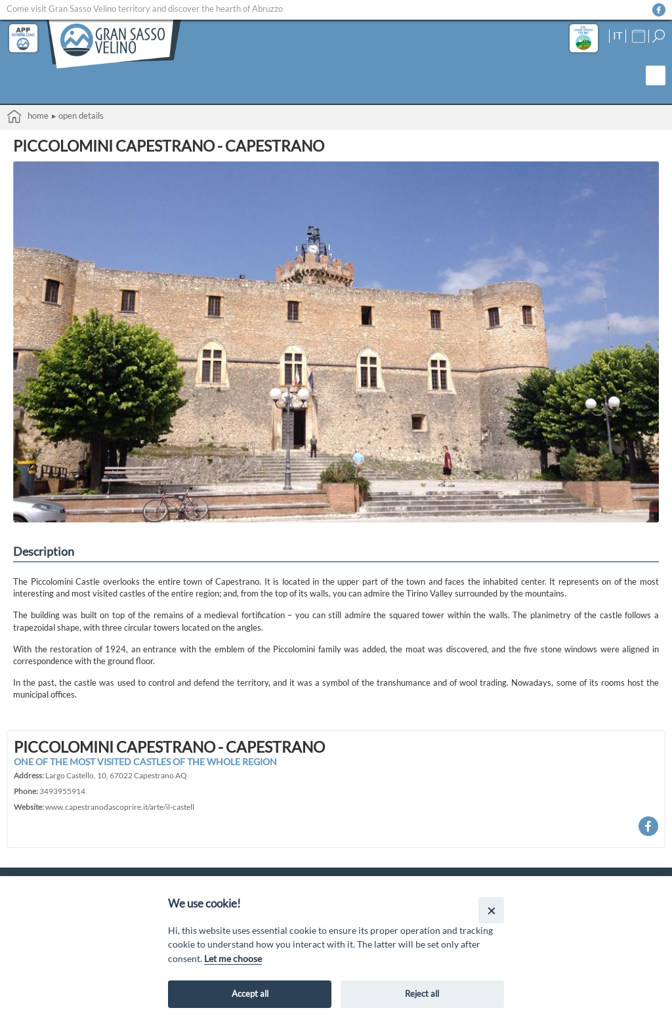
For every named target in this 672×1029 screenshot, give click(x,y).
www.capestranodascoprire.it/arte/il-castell (119, 806)
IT (617, 35)
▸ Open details (78, 115)
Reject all (422, 993)
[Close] (491, 910)
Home (28, 116)
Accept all (250, 993)
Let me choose (233, 958)
